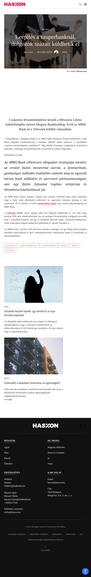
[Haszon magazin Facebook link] (85, 425)
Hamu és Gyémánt (56, 453)
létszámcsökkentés (49, 245)
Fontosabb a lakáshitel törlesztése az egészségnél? (32, 382)
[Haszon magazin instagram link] (80, 425)
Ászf (81, 534)
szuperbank (10, 245)
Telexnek (11, 213)
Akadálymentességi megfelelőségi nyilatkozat (45, 540)
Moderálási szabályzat (16, 534)
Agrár (6, 447)
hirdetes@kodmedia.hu (14, 486)
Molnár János (47, 52)
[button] (80, 4)
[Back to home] (14, 4)
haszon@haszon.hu (56, 482)
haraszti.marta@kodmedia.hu (17, 499)
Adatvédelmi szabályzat (39, 534)
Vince (50, 463)
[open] (85, 571)
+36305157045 (11, 503)
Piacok (7, 458)
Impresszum (70, 534)
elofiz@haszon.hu (12, 512)
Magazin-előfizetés (56, 447)
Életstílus (8, 463)
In (48, 458)
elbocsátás (10, 250)
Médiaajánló (57, 534)
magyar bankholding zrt (28, 245)
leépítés (63, 245)
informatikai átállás (47, 203)
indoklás (75, 245)
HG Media (61, 527)
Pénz (6, 453)
